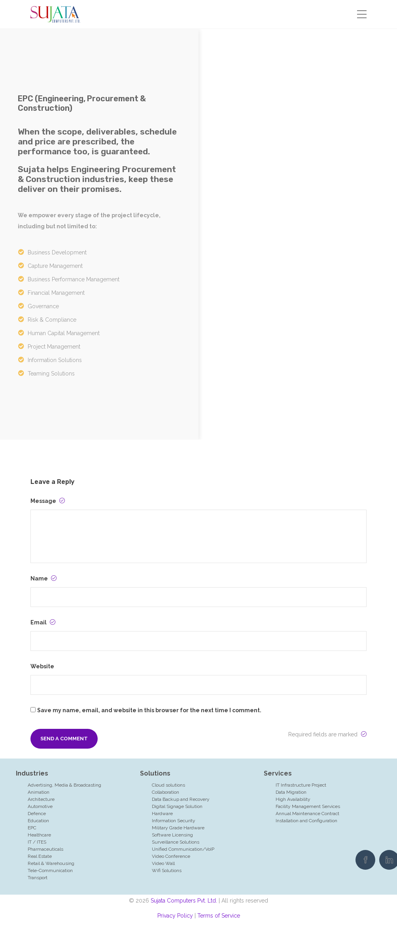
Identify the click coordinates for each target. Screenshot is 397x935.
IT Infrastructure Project (301, 785)
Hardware (162, 813)
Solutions (155, 773)
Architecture (41, 799)
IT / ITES (37, 842)
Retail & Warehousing (51, 863)
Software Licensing (172, 835)
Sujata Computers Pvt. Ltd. (184, 900)
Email (42, 622)
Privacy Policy (175, 915)
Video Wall (163, 863)
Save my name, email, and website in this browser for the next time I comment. (149, 710)
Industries (32, 773)
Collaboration (165, 792)
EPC (32, 828)
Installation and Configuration (306, 820)
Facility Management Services (308, 806)
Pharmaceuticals (45, 849)
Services (278, 773)
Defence (37, 813)
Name (43, 578)
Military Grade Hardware (178, 828)
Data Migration (291, 792)
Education (38, 820)
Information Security (173, 820)
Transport (37, 877)
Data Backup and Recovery (181, 799)
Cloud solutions (168, 785)
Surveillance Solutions (175, 842)
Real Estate (40, 856)
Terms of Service (218, 915)
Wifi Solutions (166, 870)
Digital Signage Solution (177, 806)
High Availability (293, 799)
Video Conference (171, 856)
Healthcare (39, 835)
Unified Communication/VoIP (183, 849)
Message (47, 501)
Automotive (40, 806)
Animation (38, 792)
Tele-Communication (50, 870)
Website (42, 666)
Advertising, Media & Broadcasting (64, 785)
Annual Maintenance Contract (307, 813)
